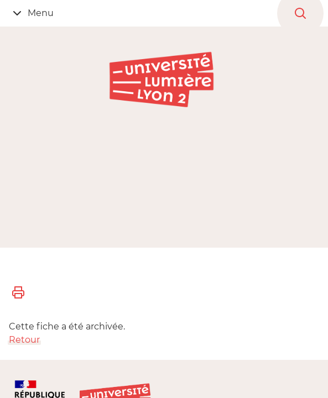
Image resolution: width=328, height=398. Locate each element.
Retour (24, 339)
